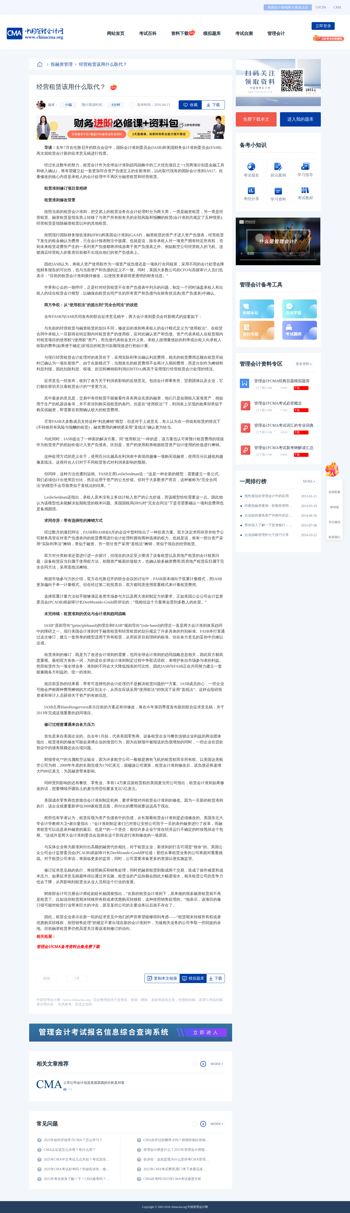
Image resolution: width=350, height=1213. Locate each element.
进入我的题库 (300, 119)
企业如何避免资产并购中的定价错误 (269, 515)
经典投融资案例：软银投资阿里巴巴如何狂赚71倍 (269, 506)
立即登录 (323, 26)
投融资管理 (60, 64)
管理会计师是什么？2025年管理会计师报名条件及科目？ (176, 1150)
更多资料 (304, 364)
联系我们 (334, 533)
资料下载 (180, 33)
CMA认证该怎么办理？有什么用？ (70, 1150)
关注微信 (334, 518)
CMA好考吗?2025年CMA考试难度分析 (172, 1179)
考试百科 (148, 33)
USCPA (320, 7)
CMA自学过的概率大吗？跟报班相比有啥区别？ (176, 1140)
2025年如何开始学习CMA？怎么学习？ (73, 1140)
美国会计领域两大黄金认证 (287, 7)
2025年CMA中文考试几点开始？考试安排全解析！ (76, 1159)
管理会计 (276, 33)
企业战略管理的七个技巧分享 (267, 535)
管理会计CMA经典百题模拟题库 (282, 381)
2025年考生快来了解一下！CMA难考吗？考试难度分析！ (76, 1179)
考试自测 (244, 33)
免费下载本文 (256, 119)
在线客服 (334, 487)
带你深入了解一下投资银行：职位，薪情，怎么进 (269, 525)
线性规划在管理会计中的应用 (267, 496)
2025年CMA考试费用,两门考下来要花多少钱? (176, 1169)
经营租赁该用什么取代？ (101, 64)
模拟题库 (212, 33)
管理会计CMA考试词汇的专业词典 (284, 425)
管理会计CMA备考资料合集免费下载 (68, 947)
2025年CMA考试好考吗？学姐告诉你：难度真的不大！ (76, 1169)
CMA (337, 7)
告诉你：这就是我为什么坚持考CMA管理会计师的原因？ (176, 1159)
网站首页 (115, 33)
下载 (297, 388)
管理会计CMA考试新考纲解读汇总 (284, 448)
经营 (46, 978)
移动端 (334, 503)
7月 (76, 978)
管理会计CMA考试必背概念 (278, 403)
